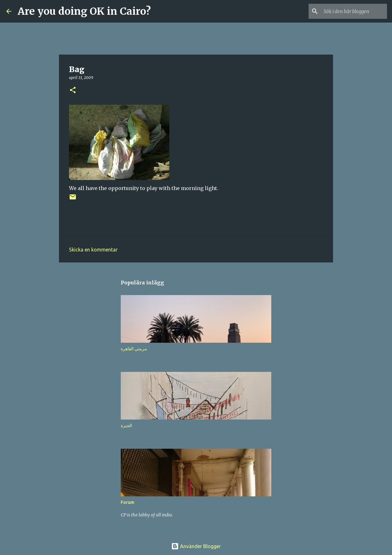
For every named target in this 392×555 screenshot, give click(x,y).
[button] (73, 90)
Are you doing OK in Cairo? (84, 11)
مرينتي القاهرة (134, 348)
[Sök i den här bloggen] (354, 11)
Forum (127, 502)
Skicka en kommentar (93, 249)
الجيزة (126, 425)
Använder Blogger (196, 546)
